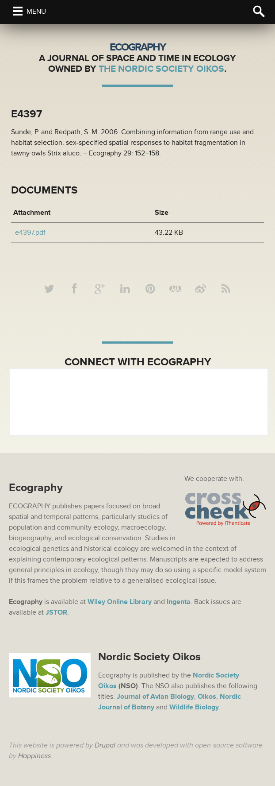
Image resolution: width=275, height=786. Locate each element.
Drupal (105, 745)
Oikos (207, 696)
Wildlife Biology (194, 707)
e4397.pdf (30, 232)
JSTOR (56, 612)
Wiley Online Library (120, 601)
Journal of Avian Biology (155, 696)
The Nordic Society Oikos (161, 68)
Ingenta (179, 601)
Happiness (34, 755)
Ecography (137, 47)
